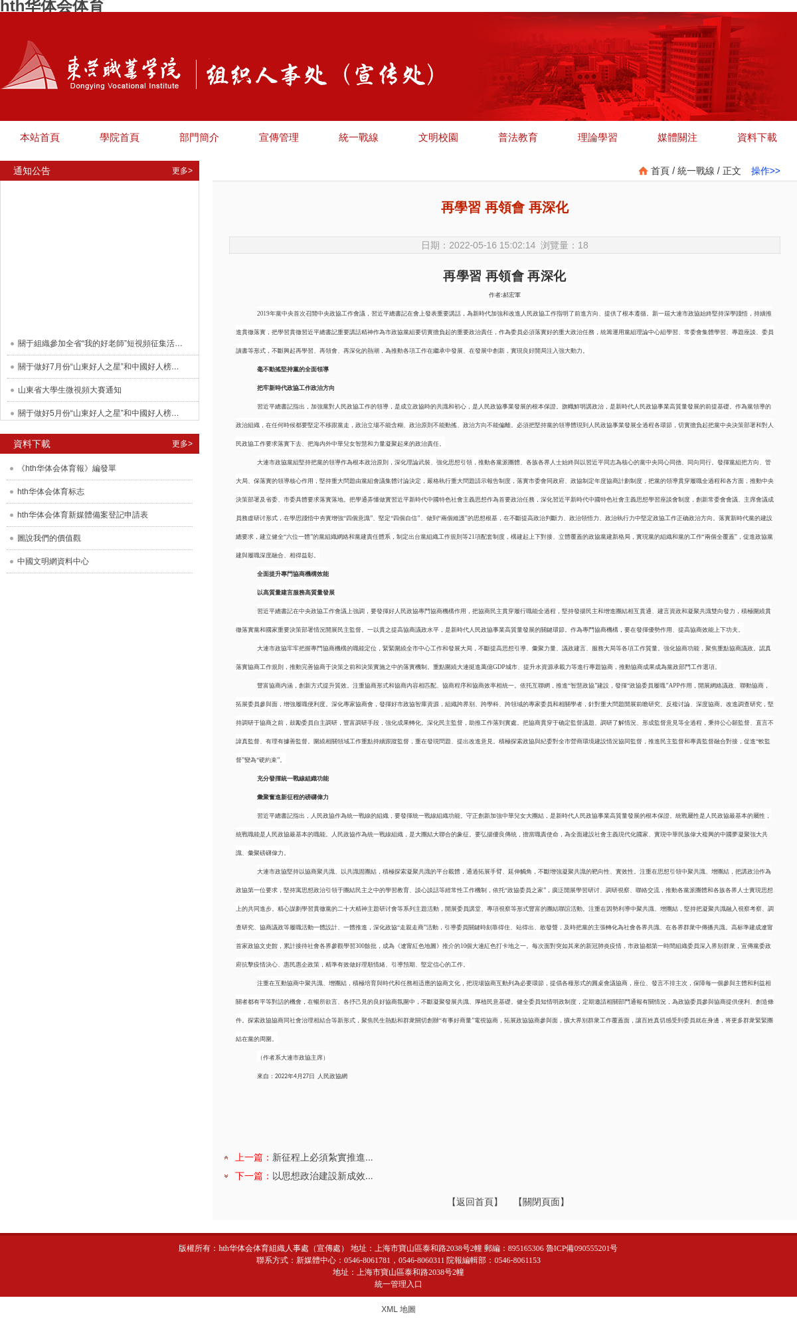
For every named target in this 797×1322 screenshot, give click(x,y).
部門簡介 (199, 137)
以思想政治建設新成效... (322, 1176)
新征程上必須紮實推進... (322, 1157)
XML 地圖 (398, 1309)
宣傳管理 (279, 137)
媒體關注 (677, 137)
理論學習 (598, 137)
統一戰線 (359, 137)
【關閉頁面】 (541, 1201)
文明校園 (438, 137)
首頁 (660, 170)
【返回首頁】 (475, 1201)
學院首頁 (119, 137)
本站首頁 (40, 137)
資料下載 (757, 137)
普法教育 (518, 137)
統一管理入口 (398, 1284)
